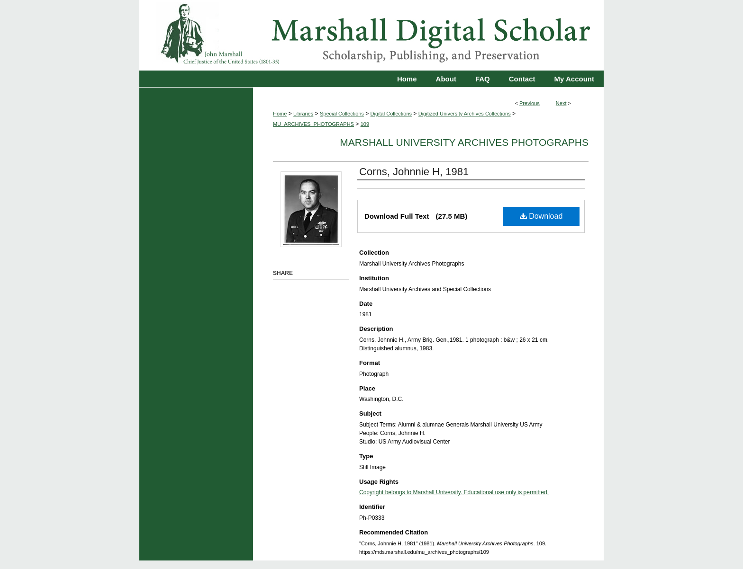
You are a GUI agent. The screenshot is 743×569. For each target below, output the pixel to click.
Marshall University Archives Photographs (464, 142)
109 (365, 124)
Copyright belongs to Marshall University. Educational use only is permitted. (454, 492)
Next (561, 103)
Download (541, 216)
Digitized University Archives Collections (464, 113)
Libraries (303, 113)
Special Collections (342, 113)
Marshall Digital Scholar (371, 35)
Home (280, 113)
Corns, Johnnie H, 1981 (414, 172)
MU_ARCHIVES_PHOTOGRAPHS (313, 124)
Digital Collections (391, 113)
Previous (529, 103)
